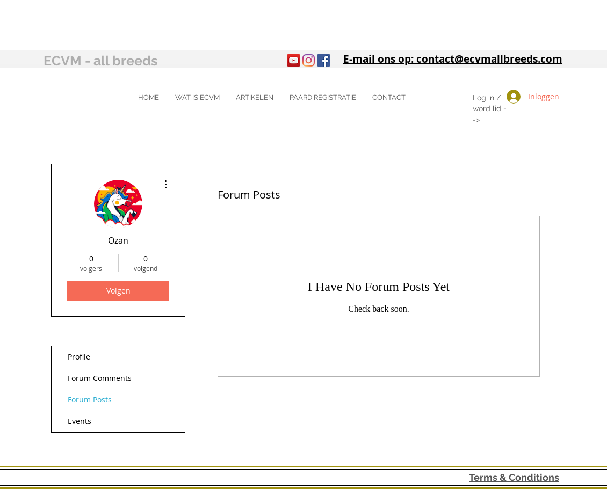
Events (79, 421)
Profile (79, 356)
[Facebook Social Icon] (323, 60)
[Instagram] (308, 60)
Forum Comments (100, 378)
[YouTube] (293, 60)
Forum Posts (90, 399)
